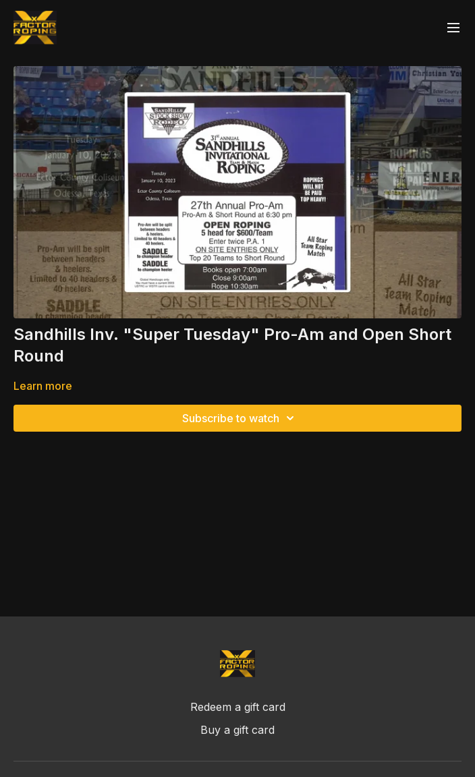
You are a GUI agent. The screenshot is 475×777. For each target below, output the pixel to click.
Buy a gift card (237, 730)
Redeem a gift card (237, 707)
